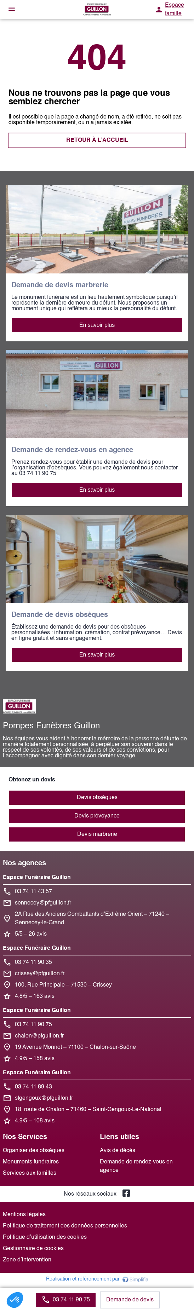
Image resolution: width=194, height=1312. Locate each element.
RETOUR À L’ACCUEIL (97, 140)
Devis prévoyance (97, 816)
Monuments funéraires (31, 1162)
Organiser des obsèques (33, 1151)
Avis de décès (117, 1151)
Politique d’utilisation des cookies (45, 1237)
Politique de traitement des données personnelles (65, 1226)
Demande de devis (130, 1300)
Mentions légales (24, 1215)
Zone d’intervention (27, 1260)
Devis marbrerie (97, 834)
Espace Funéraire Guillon (37, 877)
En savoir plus (97, 325)
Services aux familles (29, 1173)
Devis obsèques (97, 798)
